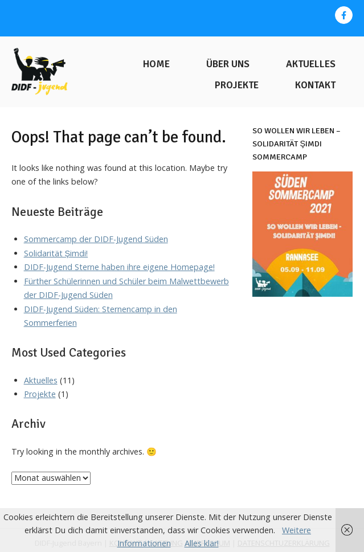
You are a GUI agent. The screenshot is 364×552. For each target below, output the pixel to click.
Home (156, 64)
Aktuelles (311, 64)
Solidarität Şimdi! (56, 253)
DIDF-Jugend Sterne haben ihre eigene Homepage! (119, 266)
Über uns (228, 64)
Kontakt (315, 85)
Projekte (237, 85)
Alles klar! (202, 543)
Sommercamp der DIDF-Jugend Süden (96, 239)
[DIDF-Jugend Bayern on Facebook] (344, 15)
